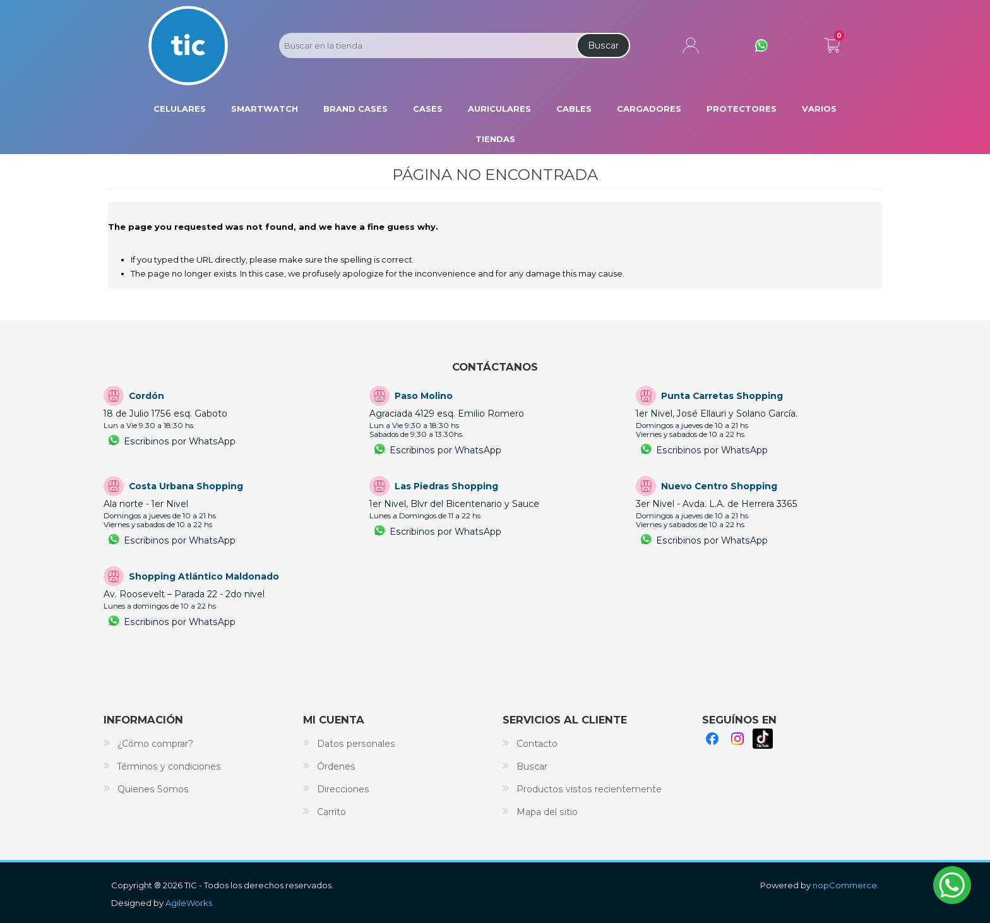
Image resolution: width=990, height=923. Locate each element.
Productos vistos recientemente (589, 789)
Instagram (737, 739)
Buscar (603, 45)
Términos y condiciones (169, 766)
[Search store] (427, 45)
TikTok (763, 739)
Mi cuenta (691, 45)
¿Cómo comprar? (155, 744)
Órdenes (336, 766)
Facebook (712, 739)
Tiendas (495, 139)
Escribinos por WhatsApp (180, 441)
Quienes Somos (153, 789)
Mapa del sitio (547, 812)
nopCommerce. (846, 885)
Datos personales (356, 744)
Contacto (537, 744)
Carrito (832, 43)
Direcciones (343, 789)
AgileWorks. (189, 903)
